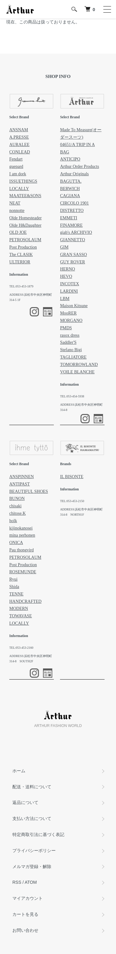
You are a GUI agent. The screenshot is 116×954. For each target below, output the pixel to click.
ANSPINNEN (21, 476)
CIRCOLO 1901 (74, 203)
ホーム (18, 770)
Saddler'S (68, 342)
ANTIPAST (19, 484)
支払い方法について (31, 818)
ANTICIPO (70, 159)
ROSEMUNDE (22, 572)
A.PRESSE (19, 137)
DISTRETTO (72, 210)
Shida (14, 586)
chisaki (15, 506)
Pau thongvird (21, 550)
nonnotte (16, 210)
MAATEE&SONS (25, 195)
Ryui (13, 579)
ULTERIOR (19, 262)
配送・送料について (31, 786)
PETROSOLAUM (25, 239)
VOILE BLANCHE (77, 372)
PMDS (66, 328)
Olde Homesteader (25, 218)
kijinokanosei (20, 528)
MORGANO (71, 320)
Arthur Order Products (79, 166)
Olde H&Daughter (25, 225)
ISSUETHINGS (23, 181)
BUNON (17, 498)
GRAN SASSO (73, 254)
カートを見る (25, 914)
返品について (25, 802)
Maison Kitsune (74, 305)
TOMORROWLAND (79, 364)
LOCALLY (19, 188)
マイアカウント (27, 898)
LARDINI (69, 291)
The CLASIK (21, 254)
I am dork (17, 174)
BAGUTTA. (70, 181)
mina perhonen (22, 535)
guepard (16, 166)
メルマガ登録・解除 (31, 866)
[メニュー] (106, 9)
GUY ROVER (72, 262)
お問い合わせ (25, 930)
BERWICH (70, 188)
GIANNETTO (72, 239)
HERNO (67, 269)
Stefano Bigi (71, 349)
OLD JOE (18, 232)
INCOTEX (69, 284)
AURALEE (19, 144)
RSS (16, 882)
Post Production (23, 247)
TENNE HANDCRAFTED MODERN (25, 601)
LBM (64, 298)
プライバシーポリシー (34, 850)
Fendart (16, 159)
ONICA (16, 542)
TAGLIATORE (73, 357)
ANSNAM (18, 130)
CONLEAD (19, 152)
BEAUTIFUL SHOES (28, 491)
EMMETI (68, 218)
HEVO (66, 276)
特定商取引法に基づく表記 (38, 834)
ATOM (31, 882)
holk (13, 520)
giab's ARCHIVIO (76, 232)
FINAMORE (71, 225)
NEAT (14, 203)
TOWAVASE (20, 616)
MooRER (68, 313)
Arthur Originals (74, 174)
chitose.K (17, 513)
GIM (64, 247)
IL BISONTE (71, 476)
